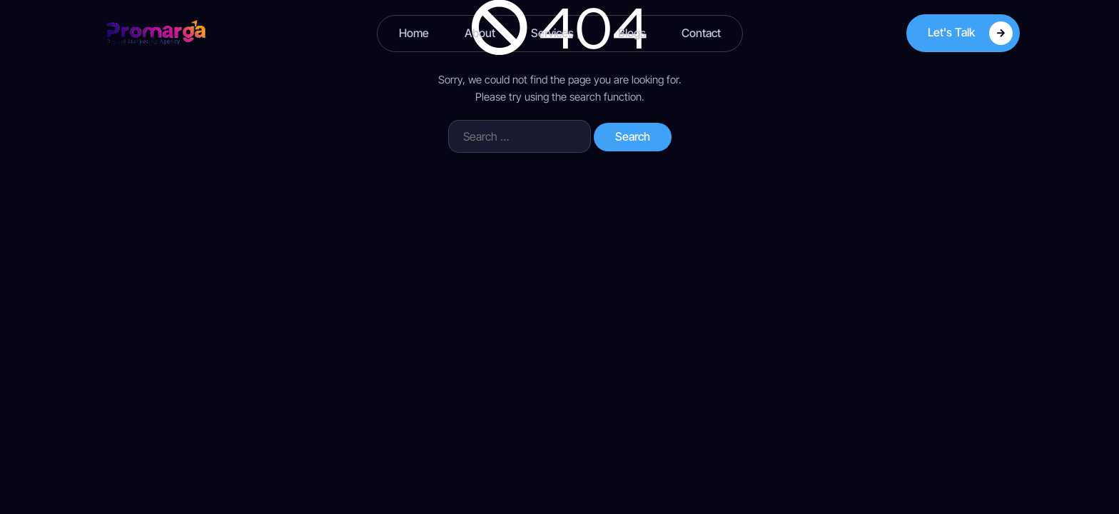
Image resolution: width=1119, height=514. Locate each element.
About (480, 33)
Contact (701, 33)
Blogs (632, 33)
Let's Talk (970, 33)
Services (556, 33)
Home (414, 33)
